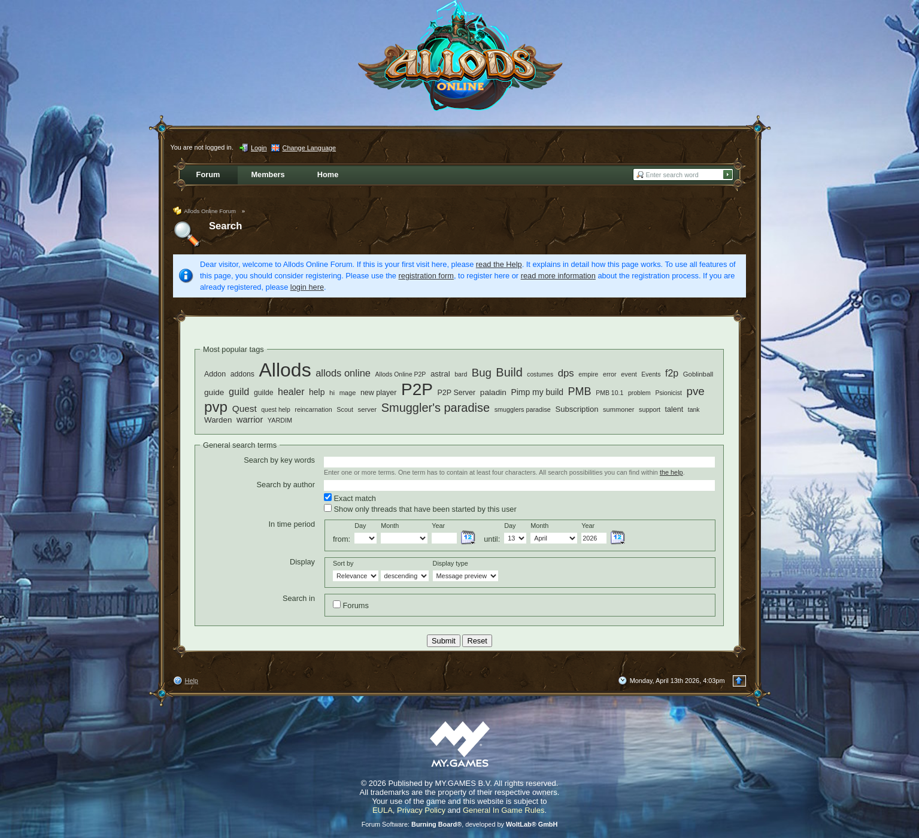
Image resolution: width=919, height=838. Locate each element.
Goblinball (698, 374)
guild (239, 391)
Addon (215, 374)
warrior (249, 419)
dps (566, 373)
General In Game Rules (504, 810)
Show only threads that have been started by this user (420, 509)
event (628, 374)
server (367, 409)
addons (242, 374)
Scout (344, 409)
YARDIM (280, 420)
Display (302, 561)
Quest (244, 408)
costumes (540, 374)
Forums (351, 605)
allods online (343, 373)
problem (639, 392)
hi (332, 392)
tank (694, 409)
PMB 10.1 (609, 392)
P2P (417, 389)
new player (378, 392)
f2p (671, 373)
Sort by (343, 563)
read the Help (499, 264)
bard (460, 374)
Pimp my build (537, 392)
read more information (558, 275)
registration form (426, 275)
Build (509, 372)
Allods (285, 370)
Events (650, 374)
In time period (291, 524)
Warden (218, 419)
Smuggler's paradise (435, 407)
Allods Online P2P (400, 374)
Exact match (350, 498)
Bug (482, 372)
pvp (216, 407)
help (316, 392)
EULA (382, 810)
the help (671, 472)
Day (360, 525)
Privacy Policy (421, 810)
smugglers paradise (523, 409)
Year (438, 525)
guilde (264, 392)
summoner (618, 409)
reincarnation (313, 409)
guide (214, 392)
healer (291, 392)
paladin (493, 392)
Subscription (576, 409)
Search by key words (279, 460)
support (649, 409)
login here (307, 287)
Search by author (286, 484)
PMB (580, 391)
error (610, 374)
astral (440, 373)
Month (390, 525)
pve (695, 391)
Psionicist (668, 392)
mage (347, 392)
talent (674, 409)
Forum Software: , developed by (460, 824)
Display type (450, 563)
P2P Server (456, 392)
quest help (275, 409)
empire (588, 374)
